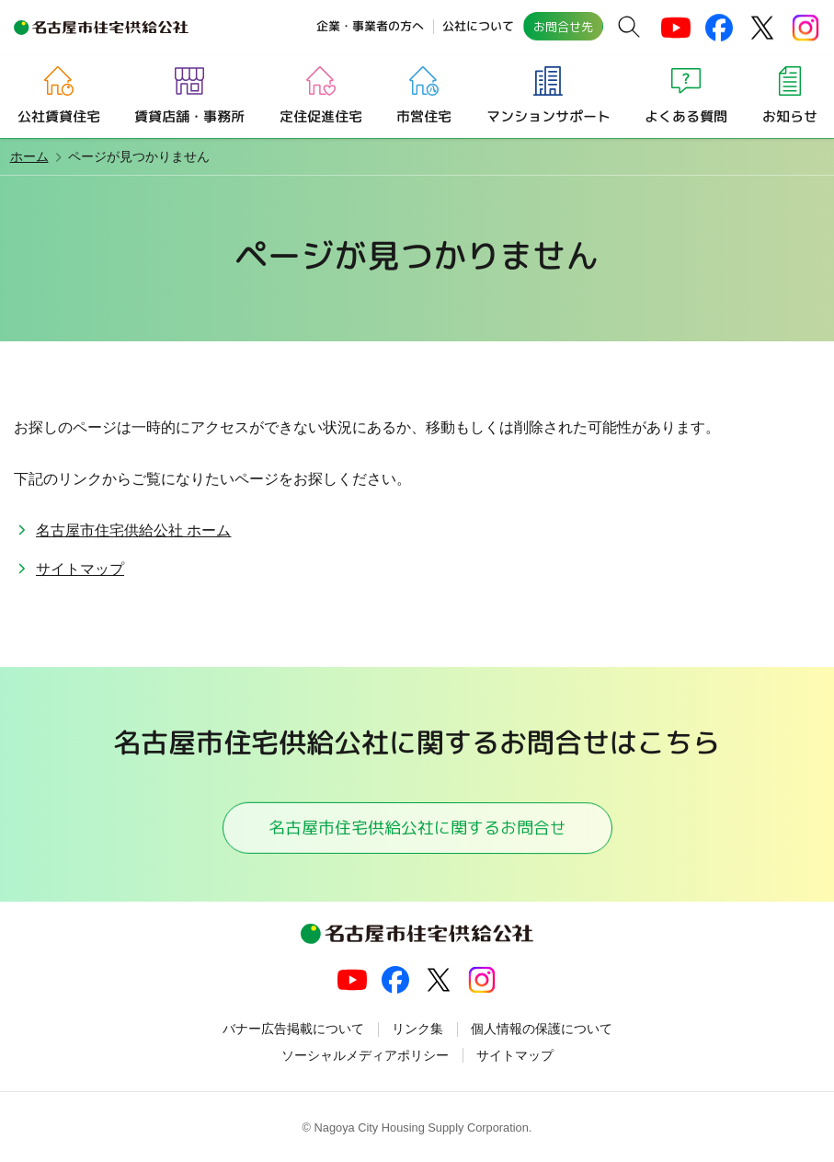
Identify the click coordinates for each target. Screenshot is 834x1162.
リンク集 (417, 1028)
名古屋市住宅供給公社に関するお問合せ (417, 826)
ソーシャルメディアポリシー (365, 1055)
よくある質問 (686, 115)
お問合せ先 (563, 26)
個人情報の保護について (541, 1028)
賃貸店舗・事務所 (189, 115)
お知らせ (789, 115)
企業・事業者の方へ (370, 25)
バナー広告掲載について (293, 1028)
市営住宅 (423, 115)
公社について (478, 25)
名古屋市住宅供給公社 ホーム (133, 530)
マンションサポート (548, 115)
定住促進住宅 (321, 115)
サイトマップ (80, 569)
